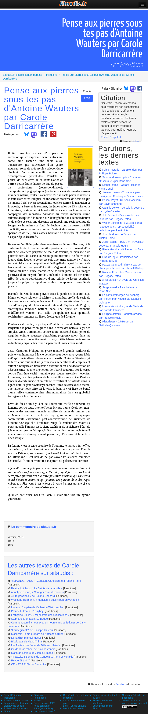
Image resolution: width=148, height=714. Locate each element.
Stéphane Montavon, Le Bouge (29, 618)
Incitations (9, 698)
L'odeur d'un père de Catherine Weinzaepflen (37, 607)
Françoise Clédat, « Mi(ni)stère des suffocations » (40, 614)
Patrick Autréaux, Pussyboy (27, 611)
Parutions (121, 684)
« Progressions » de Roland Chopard (33, 595)
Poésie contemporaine (16, 700)
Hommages (40, 698)
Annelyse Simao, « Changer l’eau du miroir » (37, 592)
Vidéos (37, 700)
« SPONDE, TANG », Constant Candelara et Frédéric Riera (46, 580)
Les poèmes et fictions (16, 703)
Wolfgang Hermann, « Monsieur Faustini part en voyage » (45, 599)
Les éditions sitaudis (74, 708)
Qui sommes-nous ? (44, 711)
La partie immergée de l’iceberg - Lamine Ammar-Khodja (120, 298)
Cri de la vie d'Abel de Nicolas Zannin (33, 649)
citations (135, 141)
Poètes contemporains (16, 708)
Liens (7, 711)
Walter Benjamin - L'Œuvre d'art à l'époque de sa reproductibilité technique (120, 226)
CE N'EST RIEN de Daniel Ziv (28, 664)
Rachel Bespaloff (111, 137)
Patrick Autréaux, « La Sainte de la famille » (37, 588)
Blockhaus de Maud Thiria (27, 641)
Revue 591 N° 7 (20, 660)
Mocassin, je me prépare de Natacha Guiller (37, 633)
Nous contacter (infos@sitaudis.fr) (43, 707)
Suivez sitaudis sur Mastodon (103, 702)
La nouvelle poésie (14, 706)
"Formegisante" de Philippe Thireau (32, 630)
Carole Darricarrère (29, 121)
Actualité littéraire (13, 695)
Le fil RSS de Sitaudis (74, 706)
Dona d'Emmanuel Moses (26, 637)
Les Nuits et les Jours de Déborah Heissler (36, 645)
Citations (38, 695)
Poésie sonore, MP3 (44, 703)
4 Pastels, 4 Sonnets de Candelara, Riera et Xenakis (42, 656)
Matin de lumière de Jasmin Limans (32, 652)
